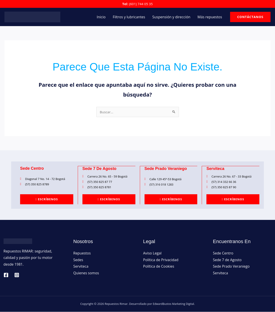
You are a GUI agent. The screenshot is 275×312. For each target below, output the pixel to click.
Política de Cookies (158, 266)
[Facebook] (6, 275)
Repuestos (82, 253)
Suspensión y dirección (171, 16)
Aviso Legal (152, 253)
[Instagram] (16, 275)
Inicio (101, 16)
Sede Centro (223, 253)
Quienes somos (86, 273)
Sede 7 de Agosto (227, 260)
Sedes (78, 260)
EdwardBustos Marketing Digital (173, 304)
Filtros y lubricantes (129, 16)
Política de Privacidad (160, 260)
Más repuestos (209, 16)
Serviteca (80, 266)
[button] (250, 17)
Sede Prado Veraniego (231, 266)
